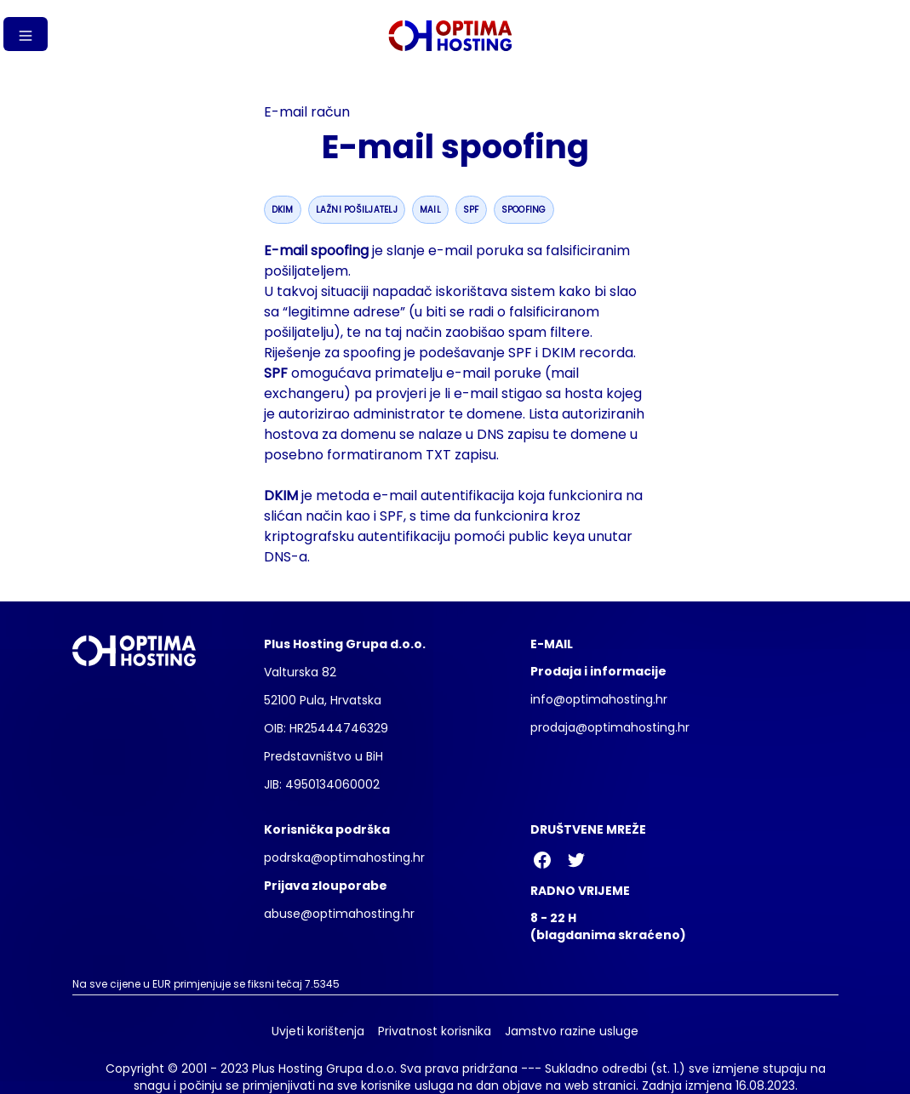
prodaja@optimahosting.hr (610, 727)
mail (430, 209)
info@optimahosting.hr (598, 699)
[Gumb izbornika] (25, 34)
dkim (283, 209)
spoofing (524, 209)
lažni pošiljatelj (357, 209)
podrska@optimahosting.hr (344, 857)
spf (471, 209)
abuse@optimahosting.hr (339, 913)
